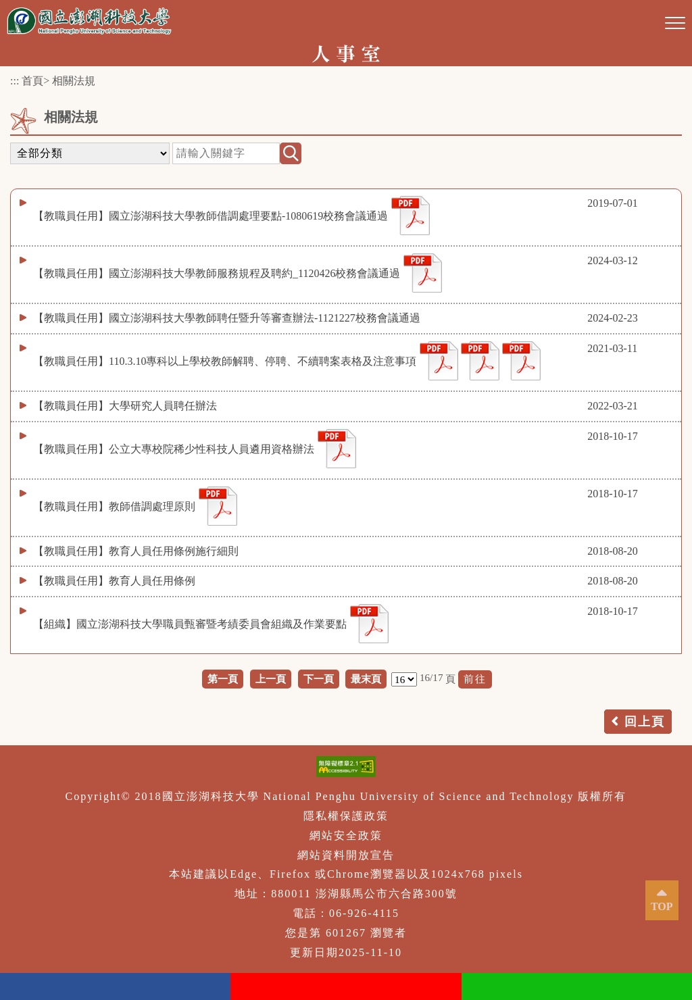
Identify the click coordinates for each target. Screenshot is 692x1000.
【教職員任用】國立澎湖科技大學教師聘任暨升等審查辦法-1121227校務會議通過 (226, 318)
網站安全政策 (346, 835)
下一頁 (318, 678)
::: (14, 80)
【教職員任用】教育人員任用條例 (114, 580)
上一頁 (270, 678)
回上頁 (644, 721)
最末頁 (366, 678)
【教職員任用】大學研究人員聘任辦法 (125, 405)
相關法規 (73, 80)
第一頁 (222, 678)
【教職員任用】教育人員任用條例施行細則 (136, 551)
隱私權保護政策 (346, 816)
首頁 (32, 80)
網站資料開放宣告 (346, 855)
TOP (662, 906)
